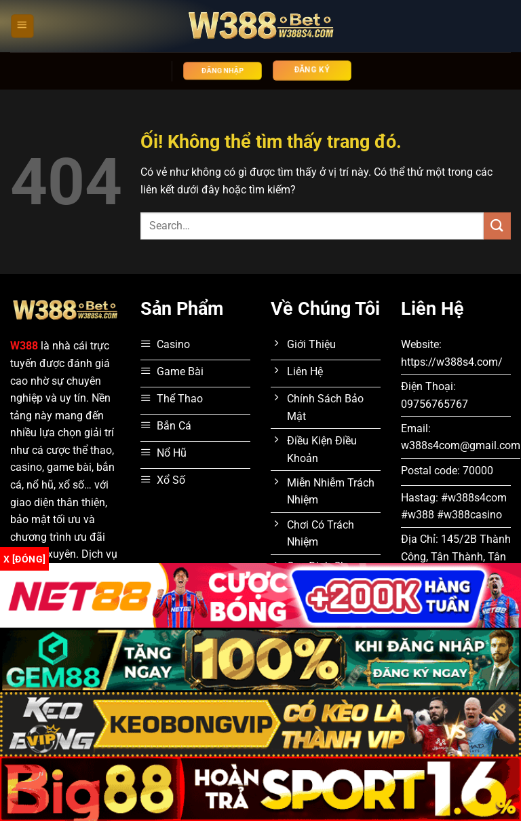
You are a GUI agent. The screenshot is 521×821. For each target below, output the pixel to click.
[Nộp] (497, 225)
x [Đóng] (24, 559)
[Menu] (23, 26)
